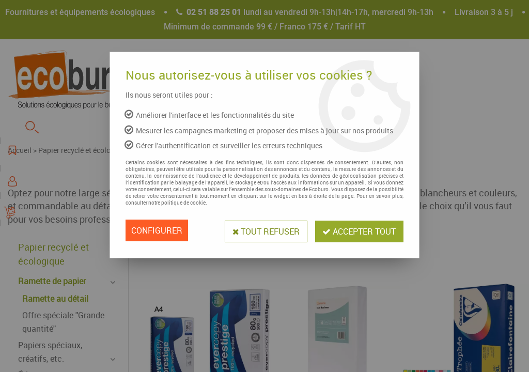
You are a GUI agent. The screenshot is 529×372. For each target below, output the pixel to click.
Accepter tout (358, 230)
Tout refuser (264, 230)
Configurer (156, 230)
